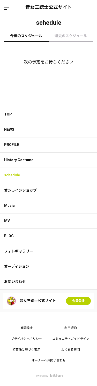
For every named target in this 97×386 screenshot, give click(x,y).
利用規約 (70, 328)
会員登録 (78, 301)
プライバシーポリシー (26, 339)
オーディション (16, 266)
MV (7, 221)
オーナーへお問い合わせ (49, 360)
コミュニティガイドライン (70, 339)
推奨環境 (26, 328)
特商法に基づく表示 (26, 349)
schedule (12, 175)
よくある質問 (70, 349)
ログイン (89, 7)
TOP (8, 114)
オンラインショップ (20, 190)
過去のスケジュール (71, 36)
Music (9, 205)
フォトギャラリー (18, 251)
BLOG (9, 236)
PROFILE (11, 145)
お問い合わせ (15, 282)
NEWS (9, 129)
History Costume (18, 160)
